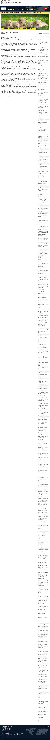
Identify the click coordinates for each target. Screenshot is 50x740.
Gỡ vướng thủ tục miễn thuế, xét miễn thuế (43, 58)
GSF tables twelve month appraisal (42, 667)
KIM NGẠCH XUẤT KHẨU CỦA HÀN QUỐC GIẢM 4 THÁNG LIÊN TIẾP (43, 709)
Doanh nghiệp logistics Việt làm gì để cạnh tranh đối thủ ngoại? (43, 167)
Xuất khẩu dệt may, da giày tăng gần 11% (42, 144)
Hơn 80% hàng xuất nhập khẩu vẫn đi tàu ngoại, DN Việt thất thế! (43, 289)
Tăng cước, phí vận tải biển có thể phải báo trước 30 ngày (43, 213)
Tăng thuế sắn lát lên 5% (41, 551)
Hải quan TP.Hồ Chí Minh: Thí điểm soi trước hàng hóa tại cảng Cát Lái (43, 384)
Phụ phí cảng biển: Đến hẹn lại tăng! (42, 419)
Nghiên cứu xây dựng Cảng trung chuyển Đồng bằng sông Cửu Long (42, 71)
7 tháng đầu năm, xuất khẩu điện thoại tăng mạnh (43, 307)
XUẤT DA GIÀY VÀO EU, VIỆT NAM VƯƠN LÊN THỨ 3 (42, 230)
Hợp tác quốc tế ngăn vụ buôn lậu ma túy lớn (43, 652)
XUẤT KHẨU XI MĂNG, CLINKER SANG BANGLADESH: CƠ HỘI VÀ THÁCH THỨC (42, 563)
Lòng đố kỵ (39, 39)
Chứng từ (21, 12)
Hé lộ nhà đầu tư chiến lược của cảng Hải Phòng (43, 160)
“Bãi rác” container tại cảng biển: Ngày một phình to (43, 468)
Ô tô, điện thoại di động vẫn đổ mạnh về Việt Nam (43, 146)
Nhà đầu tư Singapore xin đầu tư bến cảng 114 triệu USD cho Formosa (43, 560)
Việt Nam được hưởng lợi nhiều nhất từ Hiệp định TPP (43, 291)
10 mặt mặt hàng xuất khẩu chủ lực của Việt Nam (43, 63)
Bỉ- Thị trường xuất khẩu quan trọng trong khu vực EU (42, 427)
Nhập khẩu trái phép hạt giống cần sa (43, 630)
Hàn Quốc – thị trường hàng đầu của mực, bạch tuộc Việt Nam (42, 335)
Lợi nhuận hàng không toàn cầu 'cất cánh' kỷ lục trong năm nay (42, 682)
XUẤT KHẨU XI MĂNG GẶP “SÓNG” (43, 514)
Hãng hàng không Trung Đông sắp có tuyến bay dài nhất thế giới (43, 248)
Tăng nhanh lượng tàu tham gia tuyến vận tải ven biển (43, 216)
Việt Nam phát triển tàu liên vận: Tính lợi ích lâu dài (43, 125)
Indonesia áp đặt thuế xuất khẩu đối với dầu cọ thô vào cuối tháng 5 (43, 691)
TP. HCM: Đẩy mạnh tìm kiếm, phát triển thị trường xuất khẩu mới (43, 585)
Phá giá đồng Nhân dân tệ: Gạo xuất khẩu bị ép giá (42, 179)
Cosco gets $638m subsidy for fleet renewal (42, 674)
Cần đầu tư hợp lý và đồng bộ (42, 320)
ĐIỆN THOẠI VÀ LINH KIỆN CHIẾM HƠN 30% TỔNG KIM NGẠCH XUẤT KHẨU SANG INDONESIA (43, 253)
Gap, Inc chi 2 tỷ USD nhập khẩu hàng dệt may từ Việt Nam (43, 671)
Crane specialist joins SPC (41, 707)
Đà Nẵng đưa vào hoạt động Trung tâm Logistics (43, 110)
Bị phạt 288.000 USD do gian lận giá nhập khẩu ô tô (42, 715)
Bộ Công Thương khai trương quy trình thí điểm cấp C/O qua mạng (43, 540)
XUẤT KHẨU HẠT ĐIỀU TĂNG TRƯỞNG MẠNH (42, 235)
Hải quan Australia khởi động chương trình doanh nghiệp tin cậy (43, 282)
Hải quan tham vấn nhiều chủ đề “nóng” (43, 319)
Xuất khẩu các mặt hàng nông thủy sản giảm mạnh (43, 342)
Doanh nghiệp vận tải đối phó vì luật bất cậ (43, 358)
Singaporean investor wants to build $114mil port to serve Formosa (42, 510)
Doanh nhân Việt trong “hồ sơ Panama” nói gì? (43, 35)
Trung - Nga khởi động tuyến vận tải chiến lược (42, 684)
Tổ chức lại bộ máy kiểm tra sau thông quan (43, 523)
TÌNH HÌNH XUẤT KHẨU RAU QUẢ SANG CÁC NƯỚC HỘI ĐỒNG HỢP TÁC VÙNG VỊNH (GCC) (42, 575)
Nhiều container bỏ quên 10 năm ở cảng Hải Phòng (43, 171)
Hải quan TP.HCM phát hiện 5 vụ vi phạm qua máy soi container (42, 169)
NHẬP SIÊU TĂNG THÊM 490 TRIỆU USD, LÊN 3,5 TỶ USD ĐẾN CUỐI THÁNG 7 (43, 227)
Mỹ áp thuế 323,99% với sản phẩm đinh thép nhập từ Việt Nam (43, 543)
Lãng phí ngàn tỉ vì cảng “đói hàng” (42, 89)
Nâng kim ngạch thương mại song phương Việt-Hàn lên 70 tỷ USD (42, 102)
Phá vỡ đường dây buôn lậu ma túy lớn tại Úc (43, 628)
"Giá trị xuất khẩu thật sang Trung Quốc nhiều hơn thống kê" (43, 491)
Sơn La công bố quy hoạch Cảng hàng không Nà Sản (43, 600)
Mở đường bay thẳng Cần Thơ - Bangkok (42, 365)
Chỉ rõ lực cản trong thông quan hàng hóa (43, 498)
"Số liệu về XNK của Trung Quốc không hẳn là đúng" (43, 458)
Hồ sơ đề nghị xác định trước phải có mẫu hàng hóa (43, 583)
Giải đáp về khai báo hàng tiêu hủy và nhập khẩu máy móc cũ (43, 607)
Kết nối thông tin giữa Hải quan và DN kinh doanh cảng (43, 496)
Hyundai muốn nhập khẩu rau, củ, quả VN (43, 76)
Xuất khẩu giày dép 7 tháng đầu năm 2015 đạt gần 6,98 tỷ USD (43, 162)
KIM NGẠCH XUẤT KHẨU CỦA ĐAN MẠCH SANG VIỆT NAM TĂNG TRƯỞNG (43, 256)
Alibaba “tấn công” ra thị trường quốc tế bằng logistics (43, 397)
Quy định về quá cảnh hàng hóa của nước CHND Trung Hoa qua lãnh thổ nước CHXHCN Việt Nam (42, 501)
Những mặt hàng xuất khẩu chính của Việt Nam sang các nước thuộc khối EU (43, 489)
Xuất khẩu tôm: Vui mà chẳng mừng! (42, 69)
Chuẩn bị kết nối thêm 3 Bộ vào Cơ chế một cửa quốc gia (43, 425)
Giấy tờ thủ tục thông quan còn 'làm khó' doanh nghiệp (43, 113)
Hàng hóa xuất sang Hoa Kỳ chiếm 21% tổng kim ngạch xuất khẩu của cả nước (43, 80)
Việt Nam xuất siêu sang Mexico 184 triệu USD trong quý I (42, 594)
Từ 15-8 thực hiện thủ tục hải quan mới (43, 386)
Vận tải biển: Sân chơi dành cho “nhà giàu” (43, 284)
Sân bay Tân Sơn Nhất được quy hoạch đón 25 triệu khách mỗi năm (43, 118)
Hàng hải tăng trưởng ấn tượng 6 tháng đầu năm (43, 434)
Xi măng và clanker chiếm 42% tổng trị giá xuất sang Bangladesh (43, 437)
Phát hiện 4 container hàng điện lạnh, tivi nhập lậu (43, 123)
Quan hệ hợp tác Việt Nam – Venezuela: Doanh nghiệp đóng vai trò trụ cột (43, 100)
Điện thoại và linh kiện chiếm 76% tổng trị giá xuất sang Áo (43, 439)
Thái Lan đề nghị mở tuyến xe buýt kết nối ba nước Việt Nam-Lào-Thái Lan (43, 654)
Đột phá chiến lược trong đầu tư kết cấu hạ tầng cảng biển (43, 47)
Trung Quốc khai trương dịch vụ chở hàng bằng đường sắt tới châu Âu (42, 686)
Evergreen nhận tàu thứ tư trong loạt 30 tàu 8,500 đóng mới (43, 722)
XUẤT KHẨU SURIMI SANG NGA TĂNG (43, 277)
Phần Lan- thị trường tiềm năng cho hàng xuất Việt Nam (42, 622)
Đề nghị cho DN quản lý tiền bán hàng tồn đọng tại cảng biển (43, 107)
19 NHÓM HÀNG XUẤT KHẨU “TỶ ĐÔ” (43, 198)
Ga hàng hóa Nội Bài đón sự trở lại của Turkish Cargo (43, 516)
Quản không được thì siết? (41, 395)
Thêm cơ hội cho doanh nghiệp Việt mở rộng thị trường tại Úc (43, 83)
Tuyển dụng (34, 12)
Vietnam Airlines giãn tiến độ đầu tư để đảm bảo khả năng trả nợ (43, 325)
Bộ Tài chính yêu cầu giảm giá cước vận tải (43, 192)
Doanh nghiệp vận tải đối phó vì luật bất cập (43, 375)
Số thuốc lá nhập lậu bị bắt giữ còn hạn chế (43, 573)
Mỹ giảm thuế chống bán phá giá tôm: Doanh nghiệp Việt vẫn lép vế (43, 104)
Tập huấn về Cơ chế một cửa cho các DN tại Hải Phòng (43, 448)
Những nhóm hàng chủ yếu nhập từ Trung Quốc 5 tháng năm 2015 (42, 430)
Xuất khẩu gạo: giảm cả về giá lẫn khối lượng (43, 241)
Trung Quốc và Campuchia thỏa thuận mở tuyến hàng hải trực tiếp (43, 363)
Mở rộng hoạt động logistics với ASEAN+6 (42, 259)
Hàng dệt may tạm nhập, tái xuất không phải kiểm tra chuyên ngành (43, 273)
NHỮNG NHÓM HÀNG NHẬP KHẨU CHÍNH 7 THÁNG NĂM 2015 (42, 200)
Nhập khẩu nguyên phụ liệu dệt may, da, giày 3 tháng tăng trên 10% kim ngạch (43, 556)
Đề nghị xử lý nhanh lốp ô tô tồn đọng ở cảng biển (43, 220)
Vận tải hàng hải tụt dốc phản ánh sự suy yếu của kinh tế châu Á (43, 705)
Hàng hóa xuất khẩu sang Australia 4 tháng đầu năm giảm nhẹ (43, 519)
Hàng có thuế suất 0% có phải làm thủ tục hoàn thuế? (43, 485)
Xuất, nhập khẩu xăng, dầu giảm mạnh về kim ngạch (43, 312)
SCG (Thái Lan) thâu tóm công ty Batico (43, 333)
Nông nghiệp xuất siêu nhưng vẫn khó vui (43, 61)
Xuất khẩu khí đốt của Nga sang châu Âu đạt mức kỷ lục (43, 649)
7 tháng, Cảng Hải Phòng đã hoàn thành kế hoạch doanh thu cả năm (43, 264)
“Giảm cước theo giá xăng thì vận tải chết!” (42, 153)
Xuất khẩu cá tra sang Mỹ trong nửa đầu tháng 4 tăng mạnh (43, 530)
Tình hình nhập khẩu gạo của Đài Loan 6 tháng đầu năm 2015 (43, 637)
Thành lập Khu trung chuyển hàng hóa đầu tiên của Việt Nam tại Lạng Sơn (43, 504)
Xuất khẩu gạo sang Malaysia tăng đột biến (43, 132)
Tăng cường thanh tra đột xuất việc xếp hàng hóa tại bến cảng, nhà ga (43, 547)
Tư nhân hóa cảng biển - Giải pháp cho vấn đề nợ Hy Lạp (43, 689)
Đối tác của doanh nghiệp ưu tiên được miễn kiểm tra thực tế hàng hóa (43, 478)
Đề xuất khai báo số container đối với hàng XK (43, 432)
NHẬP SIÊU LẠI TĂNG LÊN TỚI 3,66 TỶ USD (43, 460)
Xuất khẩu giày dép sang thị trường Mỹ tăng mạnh (43, 327)
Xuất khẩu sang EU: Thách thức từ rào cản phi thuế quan (43, 618)
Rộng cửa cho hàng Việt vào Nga (42, 222)
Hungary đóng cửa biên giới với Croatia (43, 624)
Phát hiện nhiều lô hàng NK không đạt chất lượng (43, 568)
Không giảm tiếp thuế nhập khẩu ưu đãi (43, 317)
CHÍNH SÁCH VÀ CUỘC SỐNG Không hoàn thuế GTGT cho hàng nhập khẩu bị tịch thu (43, 393)
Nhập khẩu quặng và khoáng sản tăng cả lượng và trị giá (43, 597)
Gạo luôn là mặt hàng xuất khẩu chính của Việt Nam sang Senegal (43, 352)
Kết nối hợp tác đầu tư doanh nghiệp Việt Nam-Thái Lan (42, 298)
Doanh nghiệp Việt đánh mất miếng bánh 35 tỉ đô (42, 300)
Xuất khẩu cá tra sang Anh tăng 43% (42, 356)
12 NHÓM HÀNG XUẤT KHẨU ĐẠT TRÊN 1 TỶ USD (42, 665)
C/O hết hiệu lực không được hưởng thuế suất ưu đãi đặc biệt (42, 345)
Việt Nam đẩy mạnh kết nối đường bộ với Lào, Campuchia (43, 209)
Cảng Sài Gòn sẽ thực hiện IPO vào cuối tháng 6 (42, 506)
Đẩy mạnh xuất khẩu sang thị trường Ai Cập (43, 354)
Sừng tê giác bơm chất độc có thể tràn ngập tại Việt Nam (43, 454)
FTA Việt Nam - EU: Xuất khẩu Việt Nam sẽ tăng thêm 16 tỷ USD (43, 295)
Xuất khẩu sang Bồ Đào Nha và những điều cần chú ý (43, 305)
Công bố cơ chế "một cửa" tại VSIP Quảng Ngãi (42, 268)
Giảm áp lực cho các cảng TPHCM (42, 173)
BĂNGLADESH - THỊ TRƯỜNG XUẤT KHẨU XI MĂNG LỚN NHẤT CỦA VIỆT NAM (43, 232)
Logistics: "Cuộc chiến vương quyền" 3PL (43, 181)
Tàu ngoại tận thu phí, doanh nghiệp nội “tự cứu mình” (43, 417)
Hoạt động (11, 12)
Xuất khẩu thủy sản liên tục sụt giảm (42, 613)
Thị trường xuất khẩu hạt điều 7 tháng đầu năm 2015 (43, 137)
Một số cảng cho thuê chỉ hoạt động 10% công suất (42, 322)
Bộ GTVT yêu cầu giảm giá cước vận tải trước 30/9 (43, 155)
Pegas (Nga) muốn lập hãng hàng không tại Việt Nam (43, 661)
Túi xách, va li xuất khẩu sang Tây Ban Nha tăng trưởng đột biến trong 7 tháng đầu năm (43, 141)
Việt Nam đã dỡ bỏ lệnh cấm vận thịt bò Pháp (43, 332)
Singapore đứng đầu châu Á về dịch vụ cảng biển (43, 441)
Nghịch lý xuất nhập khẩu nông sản (42, 313)
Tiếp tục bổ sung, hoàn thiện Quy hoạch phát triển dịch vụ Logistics (43, 130)
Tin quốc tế (39, 620)
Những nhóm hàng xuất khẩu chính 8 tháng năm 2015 (43, 65)
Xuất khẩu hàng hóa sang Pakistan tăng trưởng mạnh (43, 592)
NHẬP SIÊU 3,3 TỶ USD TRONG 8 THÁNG (42, 204)
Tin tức (38, 12)
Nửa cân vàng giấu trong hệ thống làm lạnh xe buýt (43, 656)
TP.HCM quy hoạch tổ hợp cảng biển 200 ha (43, 275)
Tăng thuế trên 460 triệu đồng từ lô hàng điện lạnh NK (43, 218)
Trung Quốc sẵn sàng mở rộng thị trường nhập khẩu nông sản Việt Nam (43, 372)
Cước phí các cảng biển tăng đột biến (43, 466)
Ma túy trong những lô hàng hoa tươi (42, 641)
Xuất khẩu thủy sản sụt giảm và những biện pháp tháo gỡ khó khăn (43, 87)
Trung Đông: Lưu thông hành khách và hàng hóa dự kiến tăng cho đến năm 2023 (43, 720)
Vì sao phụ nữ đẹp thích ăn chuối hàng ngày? (43, 45)
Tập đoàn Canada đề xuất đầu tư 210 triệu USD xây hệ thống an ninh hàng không (43, 116)
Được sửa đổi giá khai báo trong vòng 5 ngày (43, 580)
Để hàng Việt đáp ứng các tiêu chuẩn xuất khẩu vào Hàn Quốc (43, 536)
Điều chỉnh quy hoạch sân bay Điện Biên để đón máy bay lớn (42, 95)
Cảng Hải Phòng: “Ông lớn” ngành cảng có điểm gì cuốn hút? (43, 266)
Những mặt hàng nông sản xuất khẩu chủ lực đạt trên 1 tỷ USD (43, 521)
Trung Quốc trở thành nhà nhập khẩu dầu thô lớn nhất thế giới (43, 702)
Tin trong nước (40, 33)
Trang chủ (3, 12)
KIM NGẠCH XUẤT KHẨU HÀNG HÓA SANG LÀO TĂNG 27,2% (43, 202)
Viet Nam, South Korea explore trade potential (42, 697)
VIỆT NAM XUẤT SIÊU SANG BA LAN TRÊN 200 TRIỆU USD (43, 250)
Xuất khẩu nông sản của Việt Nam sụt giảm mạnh (43, 134)
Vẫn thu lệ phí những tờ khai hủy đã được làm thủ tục (42, 410)
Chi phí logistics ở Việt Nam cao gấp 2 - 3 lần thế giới (43, 85)
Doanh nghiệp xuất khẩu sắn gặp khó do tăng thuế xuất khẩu (43, 309)
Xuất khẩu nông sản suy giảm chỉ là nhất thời (42, 482)
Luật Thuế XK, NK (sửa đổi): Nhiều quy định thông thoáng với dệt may (43, 271)
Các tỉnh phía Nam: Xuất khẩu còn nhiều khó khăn (43, 148)
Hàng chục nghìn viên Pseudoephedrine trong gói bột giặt (43, 645)
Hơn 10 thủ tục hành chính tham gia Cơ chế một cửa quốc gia (43, 150)
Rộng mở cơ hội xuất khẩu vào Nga (42, 337)
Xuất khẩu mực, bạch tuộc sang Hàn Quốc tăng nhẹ (42, 349)
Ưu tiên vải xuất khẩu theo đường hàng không (43, 549)
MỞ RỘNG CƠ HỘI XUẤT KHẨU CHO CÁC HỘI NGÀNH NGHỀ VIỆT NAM (43, 450)
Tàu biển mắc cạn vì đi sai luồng (42, 175)
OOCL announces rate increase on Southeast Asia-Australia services (42, 679)
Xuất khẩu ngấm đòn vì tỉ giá (41, 293)
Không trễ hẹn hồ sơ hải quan (42, 183)
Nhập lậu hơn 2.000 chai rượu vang (42, 676)
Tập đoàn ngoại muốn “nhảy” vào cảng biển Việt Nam (43, 157)
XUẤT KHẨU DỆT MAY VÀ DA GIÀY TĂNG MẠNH (42, 462)
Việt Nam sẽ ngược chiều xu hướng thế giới (43, 302)
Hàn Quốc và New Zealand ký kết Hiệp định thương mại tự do (43, 717)
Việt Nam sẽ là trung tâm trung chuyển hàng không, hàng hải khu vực (43, 97)
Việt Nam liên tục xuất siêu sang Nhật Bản (43, 615)
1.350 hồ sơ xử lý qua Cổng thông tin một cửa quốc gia (43, 526)
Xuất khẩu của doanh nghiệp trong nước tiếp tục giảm (43, 377)
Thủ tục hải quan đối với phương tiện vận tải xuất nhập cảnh (43, 587)
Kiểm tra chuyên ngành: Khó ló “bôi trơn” (43, 56)
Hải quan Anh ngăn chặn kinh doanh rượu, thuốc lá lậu (42, 52)
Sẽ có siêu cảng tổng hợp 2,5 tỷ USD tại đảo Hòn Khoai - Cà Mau (43, 415)
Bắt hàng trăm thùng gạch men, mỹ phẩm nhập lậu (42, 206)
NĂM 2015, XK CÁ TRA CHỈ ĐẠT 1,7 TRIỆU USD (43, 475)
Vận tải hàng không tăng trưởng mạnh (43, 196)
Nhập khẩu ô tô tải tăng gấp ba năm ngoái (42, 224)
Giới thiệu (7, 12)
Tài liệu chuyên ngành (27, 12)
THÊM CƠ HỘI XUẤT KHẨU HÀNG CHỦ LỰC (42, 513)
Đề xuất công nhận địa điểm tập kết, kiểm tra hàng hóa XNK (42, 423)
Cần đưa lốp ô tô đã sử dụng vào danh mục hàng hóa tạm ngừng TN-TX (43, 553)
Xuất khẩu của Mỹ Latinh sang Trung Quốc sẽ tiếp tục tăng (42, 639)
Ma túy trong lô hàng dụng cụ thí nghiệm (43, 711)
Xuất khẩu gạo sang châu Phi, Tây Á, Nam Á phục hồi (43, 494)
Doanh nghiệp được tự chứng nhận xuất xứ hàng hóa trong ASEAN (43, 164)
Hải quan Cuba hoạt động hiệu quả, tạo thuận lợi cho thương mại (43, 647)
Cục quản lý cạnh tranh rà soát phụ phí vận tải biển (43, 406)
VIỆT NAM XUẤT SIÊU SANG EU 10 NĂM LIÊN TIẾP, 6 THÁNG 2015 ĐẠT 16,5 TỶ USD (43, 280)
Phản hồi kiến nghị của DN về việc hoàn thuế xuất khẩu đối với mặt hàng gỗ (43, 347)
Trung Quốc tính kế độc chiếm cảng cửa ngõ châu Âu (43, 695)
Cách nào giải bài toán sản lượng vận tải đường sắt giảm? (43, 211)
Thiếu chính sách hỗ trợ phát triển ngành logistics (43, 185)
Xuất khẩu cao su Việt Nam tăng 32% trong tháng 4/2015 (43, 545)
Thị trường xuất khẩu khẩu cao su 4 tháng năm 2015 (42, 528)
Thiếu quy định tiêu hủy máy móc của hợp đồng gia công (43, 445)
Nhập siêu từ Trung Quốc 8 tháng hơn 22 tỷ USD (43, 177)
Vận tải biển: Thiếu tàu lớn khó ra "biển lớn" (43, 480)
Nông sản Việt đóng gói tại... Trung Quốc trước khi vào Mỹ (42, 632)
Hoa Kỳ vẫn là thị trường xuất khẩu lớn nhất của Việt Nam (43, 37)
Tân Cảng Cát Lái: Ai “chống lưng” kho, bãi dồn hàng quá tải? (43, 360)
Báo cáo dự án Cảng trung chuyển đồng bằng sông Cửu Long (43, 93)
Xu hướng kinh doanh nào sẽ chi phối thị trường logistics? (43, 127)
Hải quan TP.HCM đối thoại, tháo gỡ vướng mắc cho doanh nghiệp (42, 261)
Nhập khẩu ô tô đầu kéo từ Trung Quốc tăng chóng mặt (43, 370)
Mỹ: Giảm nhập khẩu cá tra (41, 703)
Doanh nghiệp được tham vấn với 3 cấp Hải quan (43, 699)
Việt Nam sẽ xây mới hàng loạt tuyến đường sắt (43, 190)
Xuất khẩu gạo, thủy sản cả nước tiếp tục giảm (43, 329)
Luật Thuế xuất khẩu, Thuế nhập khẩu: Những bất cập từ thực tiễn (43, 590)
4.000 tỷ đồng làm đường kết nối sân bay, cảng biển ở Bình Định (42, 194)
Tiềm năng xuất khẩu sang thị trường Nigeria (43, 403)
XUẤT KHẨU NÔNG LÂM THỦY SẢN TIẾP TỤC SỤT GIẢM (43, 578)
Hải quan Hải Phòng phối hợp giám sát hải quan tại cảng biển (43, 603)
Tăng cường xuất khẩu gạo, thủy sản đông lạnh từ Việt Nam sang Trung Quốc (43, 239)
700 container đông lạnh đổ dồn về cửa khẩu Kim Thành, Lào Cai (43, 558)
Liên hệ (41, 12)
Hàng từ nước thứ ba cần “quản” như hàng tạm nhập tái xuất (43, 413)
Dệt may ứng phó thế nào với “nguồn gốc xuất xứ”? (43, 243)
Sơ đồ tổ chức (16, 12)
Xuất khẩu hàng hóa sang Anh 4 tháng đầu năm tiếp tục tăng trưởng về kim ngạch (43, 533)
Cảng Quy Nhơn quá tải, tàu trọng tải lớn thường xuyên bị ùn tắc (43, 315)
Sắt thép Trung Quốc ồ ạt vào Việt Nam (43, 598)
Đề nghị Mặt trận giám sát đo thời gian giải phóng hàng (43, 465)
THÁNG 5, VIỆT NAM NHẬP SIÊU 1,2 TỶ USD (43, 471)
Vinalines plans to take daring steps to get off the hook (43, 508)
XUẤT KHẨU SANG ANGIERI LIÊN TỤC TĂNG (43, 566)
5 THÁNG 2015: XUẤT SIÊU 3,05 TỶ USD (42, 473)
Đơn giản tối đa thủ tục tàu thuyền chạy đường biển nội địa (43, 287)
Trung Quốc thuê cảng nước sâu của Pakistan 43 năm (42, 73)
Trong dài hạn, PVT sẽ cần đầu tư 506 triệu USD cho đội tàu (43, 246)
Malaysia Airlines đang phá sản (42, 693)
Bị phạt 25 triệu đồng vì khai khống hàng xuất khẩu (43, 120)
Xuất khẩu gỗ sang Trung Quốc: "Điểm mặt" (43, 67)
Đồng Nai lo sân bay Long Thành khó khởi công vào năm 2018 (43, 50)
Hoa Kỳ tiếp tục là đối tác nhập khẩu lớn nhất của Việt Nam (43, 379)
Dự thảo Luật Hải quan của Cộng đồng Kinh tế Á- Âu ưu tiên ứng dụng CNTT (43, 54)
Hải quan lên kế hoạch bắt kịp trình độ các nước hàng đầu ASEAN (43, 408)
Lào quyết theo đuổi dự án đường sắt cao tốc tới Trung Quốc (43, 400)
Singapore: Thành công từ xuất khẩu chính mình (42, 658)
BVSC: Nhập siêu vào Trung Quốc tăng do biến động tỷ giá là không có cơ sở (43, 626)
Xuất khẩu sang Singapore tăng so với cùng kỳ (43, 487)
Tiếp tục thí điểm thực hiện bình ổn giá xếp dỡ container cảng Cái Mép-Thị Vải (43, 388)
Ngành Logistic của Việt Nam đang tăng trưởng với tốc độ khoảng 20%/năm (43, 78)
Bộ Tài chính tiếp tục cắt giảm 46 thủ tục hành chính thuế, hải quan (43, 609)
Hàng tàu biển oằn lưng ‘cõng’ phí (42, 443)
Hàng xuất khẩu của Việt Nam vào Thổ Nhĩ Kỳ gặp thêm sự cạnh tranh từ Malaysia (43, 340)
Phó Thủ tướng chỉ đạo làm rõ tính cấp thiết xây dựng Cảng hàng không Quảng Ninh (43, 368)
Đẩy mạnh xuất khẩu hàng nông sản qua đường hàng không (42, 382)
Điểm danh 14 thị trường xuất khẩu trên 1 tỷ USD (43, 538)
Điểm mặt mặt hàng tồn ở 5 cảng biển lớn (43, 570)
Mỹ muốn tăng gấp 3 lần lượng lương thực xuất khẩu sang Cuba (43, 634)
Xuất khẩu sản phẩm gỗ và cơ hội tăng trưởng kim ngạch (43, 611)
